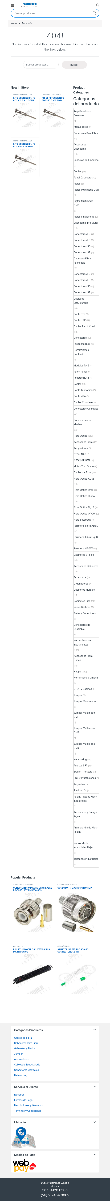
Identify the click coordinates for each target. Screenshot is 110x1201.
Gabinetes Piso (82, 600)
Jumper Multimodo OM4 (84, 745)
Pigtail (77, 183)
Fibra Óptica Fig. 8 (84, 507)
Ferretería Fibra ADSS (22, 94)
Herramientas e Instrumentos (82, 642)
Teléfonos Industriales (86, 858)
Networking (80, 759)
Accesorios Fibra (83, 441)
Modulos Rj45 (81, 365)
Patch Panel (80, 371)
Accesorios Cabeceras (80, 146)
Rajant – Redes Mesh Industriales (85, 798)
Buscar (94, 13)
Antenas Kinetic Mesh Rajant (86, 829)
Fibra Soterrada (82, 519)
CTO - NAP (80, 454)
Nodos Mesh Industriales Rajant (84, 845)
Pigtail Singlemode (84, 216)
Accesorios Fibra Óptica (83, 657)
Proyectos (79, 784)
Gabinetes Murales (84, 589)
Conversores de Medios (83, 422)
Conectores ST (82, 252)
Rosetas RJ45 (81, 377)
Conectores (80, 337)
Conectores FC (82, 233)
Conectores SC (82, 246)
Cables (78, 383)
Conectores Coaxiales (86, 408)
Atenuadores (81, 126)
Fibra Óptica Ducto (84, 496)
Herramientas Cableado (81, 352)
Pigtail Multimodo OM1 (86, 189)
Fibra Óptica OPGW (85, 513)
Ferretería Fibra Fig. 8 (86, 537)
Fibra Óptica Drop (83, 489)
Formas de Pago (23, 1099)
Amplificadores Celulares (82, 113)
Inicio (14, 23)
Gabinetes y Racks (84, 554)
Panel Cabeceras (83, 177)
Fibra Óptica (80, 435)
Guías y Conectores (85, 613)
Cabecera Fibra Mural (86, 222)
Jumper (78, 695)
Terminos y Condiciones (27, 1110)
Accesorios (80, 577)
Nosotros (19, 1094)
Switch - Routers (83, 771)
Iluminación (80, 790)
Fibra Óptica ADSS (84, 478)
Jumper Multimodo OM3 (84, 730)
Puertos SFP (81, 765)
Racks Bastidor (82, 607)
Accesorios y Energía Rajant (85, 814)
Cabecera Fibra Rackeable (82, 260)
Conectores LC (82, 240)
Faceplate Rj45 (82, 343)
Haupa (77, 671)
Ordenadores (81, 583)
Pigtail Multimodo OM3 (83, 203)
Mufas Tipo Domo (84, 466)
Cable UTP (80, 320)
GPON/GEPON (82, 460)
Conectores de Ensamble (82, 626)
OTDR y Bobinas (83, 688)
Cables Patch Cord (84, 326)
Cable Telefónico (83, 390)
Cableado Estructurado (81, 300)
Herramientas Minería (86, 677)
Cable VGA (80, 396)
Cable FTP (79, 314)
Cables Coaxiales (83, 402)
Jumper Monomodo (85, 701)
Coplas (78, 171)
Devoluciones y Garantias (28, 1105)
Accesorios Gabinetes (86, 566)
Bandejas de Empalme (86, 159)
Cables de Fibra (82, 472)
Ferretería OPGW (83, 548)
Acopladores (81, 448)
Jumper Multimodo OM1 (84, 714)
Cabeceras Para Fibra (86, 133)
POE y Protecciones (85, 777)
